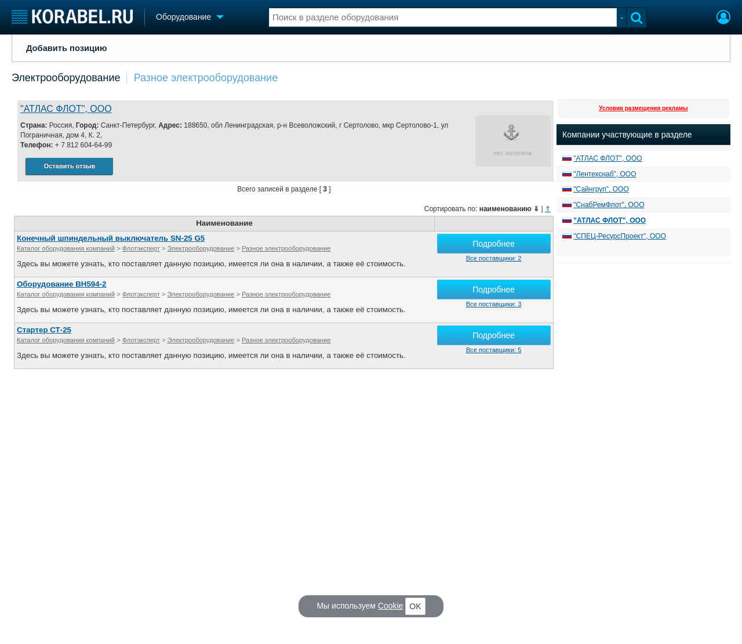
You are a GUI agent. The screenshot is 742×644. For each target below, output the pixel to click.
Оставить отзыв (69, 165)
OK (415, 606)
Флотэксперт (141, 248)
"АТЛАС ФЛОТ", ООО (66, 109)
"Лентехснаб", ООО (604, 174)
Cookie (390, 605)
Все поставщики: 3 (494, 304)
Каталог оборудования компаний (66, 248)
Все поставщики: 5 (494, 349)
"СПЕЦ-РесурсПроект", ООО (619, 236)
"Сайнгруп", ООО (600, 189)
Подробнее (493, 243)
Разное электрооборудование (206, 78)
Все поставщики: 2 (494, 258)
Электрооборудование (66, 78)
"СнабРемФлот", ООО (608, 205)
